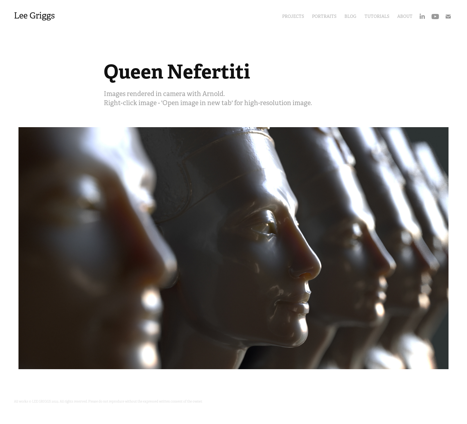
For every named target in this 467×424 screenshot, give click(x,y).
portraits (324, 16)
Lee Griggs (34, 15)
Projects (293, 16)
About (405, 16)
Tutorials (377, 16)
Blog (350, 16)
